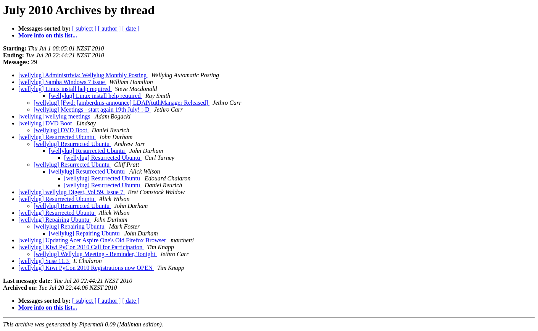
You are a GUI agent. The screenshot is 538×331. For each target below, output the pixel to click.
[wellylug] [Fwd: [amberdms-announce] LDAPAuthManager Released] (121, 102)
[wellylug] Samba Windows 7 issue (62, 82)
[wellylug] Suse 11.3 (44, 261)
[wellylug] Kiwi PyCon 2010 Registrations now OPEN (86, 267)
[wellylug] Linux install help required (65, 89)
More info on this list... (47, 35)
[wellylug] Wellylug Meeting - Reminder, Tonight (95, 254)
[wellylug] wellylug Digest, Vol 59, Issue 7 (71, 192)
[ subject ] (84, 28)
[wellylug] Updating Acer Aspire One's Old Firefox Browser (93, 240)
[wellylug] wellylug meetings (55, 116)
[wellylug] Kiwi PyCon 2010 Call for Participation (81, 247)
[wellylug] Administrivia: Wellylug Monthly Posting (83, 75)
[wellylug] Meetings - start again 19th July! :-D (92, 109)
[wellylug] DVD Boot (45, 123)
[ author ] (109, 28)
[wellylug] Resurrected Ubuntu (57, 137)
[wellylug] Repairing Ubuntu (54, 219)
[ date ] (130, 28)
